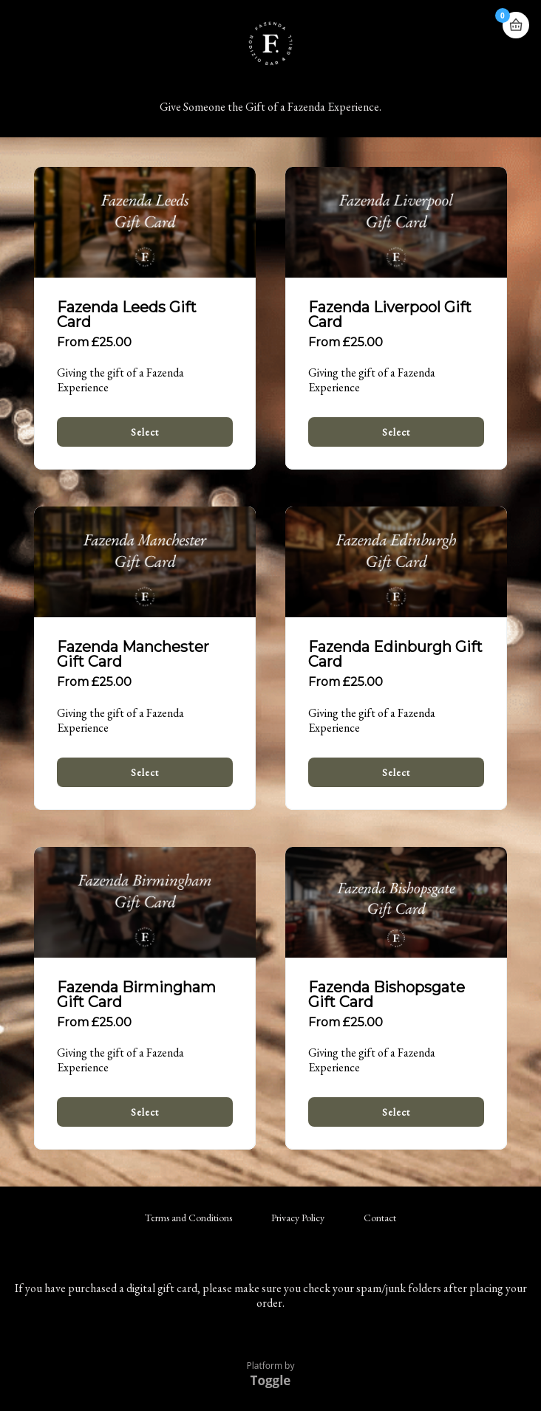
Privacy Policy (297, 1217)
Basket (516, 19)
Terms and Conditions (188, 1217)
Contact (380, 1217)
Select (145, 432)
